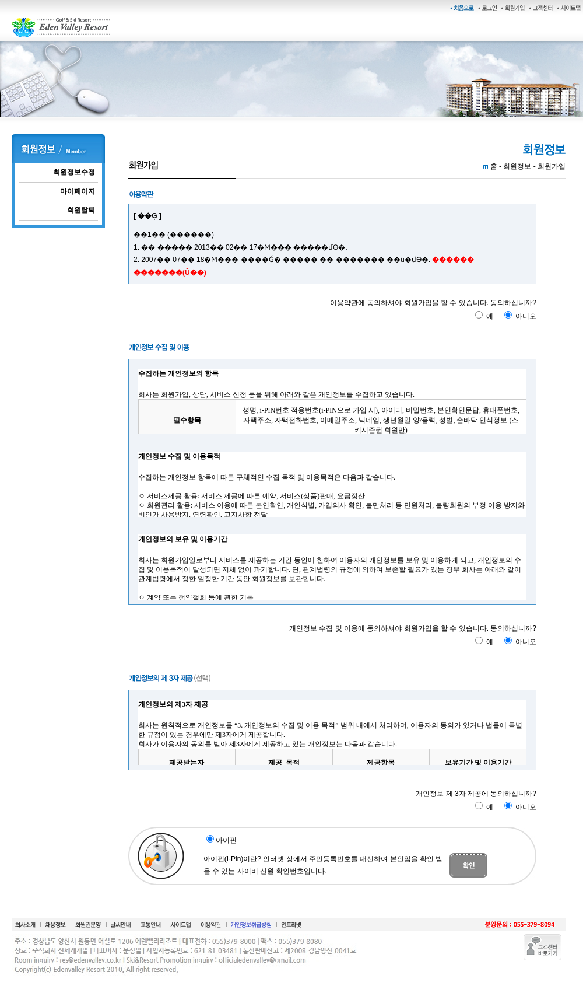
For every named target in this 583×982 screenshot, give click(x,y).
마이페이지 (77, 191)
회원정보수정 (74, 172)
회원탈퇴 (81, 210)
